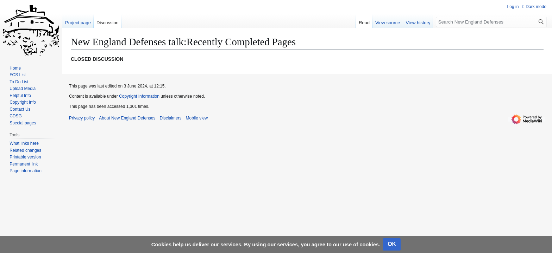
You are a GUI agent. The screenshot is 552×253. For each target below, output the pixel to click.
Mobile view (197, 118)
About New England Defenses (127, 118)
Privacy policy (82, 118)
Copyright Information (139, 96)
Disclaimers (170, 118)
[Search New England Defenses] (491, 22)
